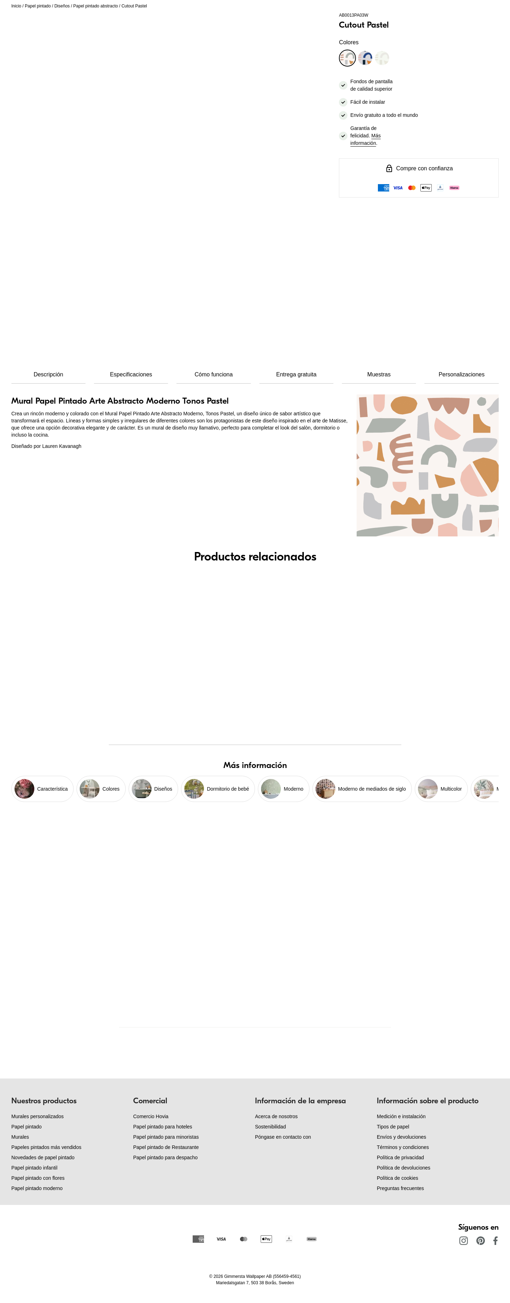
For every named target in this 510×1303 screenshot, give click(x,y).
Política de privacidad (400, 1157)
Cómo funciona (214, 374)
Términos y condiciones (403, 1147)
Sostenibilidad (270, 1127)
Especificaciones (131, 374)
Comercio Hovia (151, 1116)
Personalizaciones (461, 374)
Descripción (48, 374)
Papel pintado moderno (37, 1188)
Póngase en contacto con (283, 1137)
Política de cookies (397, 1178)
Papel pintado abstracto (95, 6)
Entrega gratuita (296, 374)
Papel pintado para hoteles (162, 1127)
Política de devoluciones (403, 1168)
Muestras (379, 374)
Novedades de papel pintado (42, 1157)
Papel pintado (38, 6)
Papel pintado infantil (34, 1168)
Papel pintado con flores (37, 1178)
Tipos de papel (393, 1127)
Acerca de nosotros (276, 1116)
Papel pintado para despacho (165, 1157)
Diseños (61, 6)
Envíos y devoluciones (401, 1137)
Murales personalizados (37, 1116)
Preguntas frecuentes (400, 1188)
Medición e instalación (401, 1116)
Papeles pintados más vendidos (46, 1147)
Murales (20, 1137)
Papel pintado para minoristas (166, 1137)
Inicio (16, 6)
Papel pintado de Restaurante (166, 1147)
